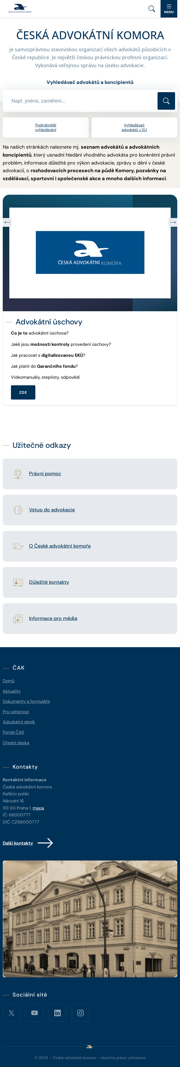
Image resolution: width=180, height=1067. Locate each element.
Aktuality (12, 691)
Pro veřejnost (16, 712)
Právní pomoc (45, 474)
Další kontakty (28, 843)
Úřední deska (16, 743)
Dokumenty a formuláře (26, 701)
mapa (38, 808)
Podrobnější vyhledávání (45, 127)
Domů (9, 681)
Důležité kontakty (49, 582)
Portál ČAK (13, 732)
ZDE (23, 392)
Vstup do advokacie (52, 510)
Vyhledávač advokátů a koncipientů (90, 82)
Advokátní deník (19, 722)
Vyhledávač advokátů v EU (134, 127)
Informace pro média (53, 618)
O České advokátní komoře (60, 546)
